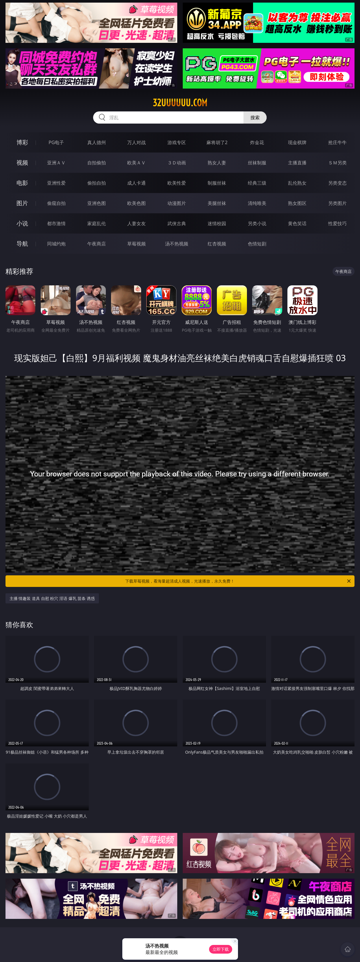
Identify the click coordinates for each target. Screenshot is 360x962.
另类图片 (337, 203)
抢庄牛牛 (337, 142)
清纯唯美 (257, 203)
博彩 (22, 142)
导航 (22, 243)
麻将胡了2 (217, 142)
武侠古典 (176, 223)
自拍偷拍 (96, 162)
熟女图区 (297, 203)
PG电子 (56, 142)
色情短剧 (257, 243)
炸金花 (257, 142)
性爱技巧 (337, 223)
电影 (22, 183)
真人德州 (96, 142)
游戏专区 (176, 142)
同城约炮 (56, 243)
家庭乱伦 (96, 223)
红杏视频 (217, 243)
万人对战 (136, 142)
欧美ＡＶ (136, 162)
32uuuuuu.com (180, 103)
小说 (22, 223)
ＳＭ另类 (337, 162)
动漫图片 (176, 203)
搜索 (255, 117)
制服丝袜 (217, 183)
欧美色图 (136, 203)
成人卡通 (136, 183)
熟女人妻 (217, 162)
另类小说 (257, 223)
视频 (22, 162)
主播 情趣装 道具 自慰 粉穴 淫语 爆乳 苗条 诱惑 (52, 598)
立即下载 (221, 949)
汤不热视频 (176, 243)
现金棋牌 (297, 142)
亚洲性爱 (56, 183)
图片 (22, 203)
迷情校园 (217, 223)
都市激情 (56, 223)
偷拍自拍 (96, 183)
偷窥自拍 (56, 203)
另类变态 (337, 183)
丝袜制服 (257, 162)
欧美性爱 (176, 183)
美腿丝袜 (217, 203)
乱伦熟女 (297, 183)
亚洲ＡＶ (56, 162)
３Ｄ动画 (176, 162)
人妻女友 (136, 223)
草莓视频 (136, 243)
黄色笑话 (297, 223)
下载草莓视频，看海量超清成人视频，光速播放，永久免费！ (238, 581)
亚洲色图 (96, 203)
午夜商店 (96, 243)
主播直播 (297, 162)
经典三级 (257, 183)
